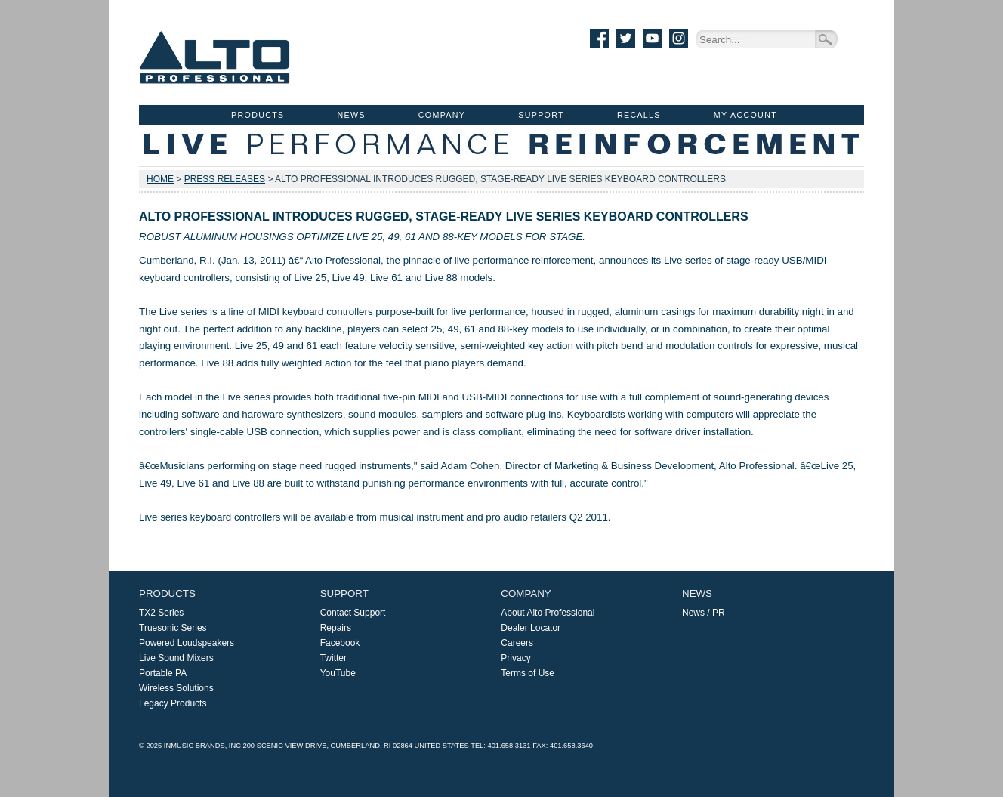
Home (160, 179)
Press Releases (224, 179)
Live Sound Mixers (176, 658)
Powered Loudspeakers (186, 643)
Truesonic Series (173, 627)
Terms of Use (527, 673)
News (352, 114)
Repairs (335, 627)
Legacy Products (172, 703)
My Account (745, 114)
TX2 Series (161, 612)
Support (541, 114)
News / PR (703, 612)
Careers (517, 643)
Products (257, 114)
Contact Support (353, 612)
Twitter (333, 658)
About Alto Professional (547, 612)
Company (441, 114)
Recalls (639, 114)
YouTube (338, 673)
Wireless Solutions (176, 688)
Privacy (515, 658)
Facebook (340, 643)
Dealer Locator (530, 627)
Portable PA (163, 673)
